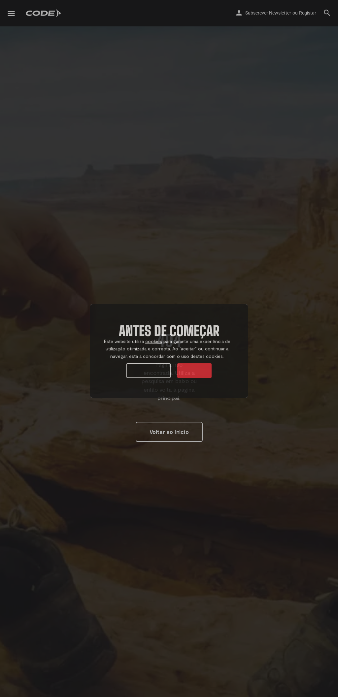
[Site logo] (44, 13)
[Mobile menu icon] (11, 13)
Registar (307, 13)
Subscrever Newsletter (268, 13)
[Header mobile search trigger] (327, 13)
